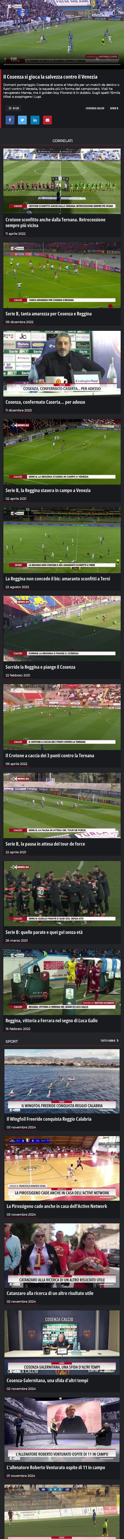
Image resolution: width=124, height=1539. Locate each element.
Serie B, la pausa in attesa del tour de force (45, 843)
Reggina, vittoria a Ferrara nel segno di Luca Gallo (52, 1020)
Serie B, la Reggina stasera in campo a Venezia (48, 490)
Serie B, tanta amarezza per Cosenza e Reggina (49, 313)
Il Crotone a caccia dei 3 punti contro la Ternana (50, 755)
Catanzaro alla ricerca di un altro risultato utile (50, 1293)
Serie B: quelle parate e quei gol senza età (44, 932)
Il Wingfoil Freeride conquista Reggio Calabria (49, 1118)
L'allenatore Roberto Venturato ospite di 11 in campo (56, 1467)
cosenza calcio (95, 108)
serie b (114, 108)
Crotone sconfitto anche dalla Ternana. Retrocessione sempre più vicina (55, 222)
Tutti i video (110, 1041)
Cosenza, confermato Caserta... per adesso (45, 401)
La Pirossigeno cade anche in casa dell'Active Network (57, 1206)
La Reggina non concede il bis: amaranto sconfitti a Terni (58, 578)
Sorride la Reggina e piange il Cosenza (40, 666)
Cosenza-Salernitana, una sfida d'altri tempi (47, 1380)
